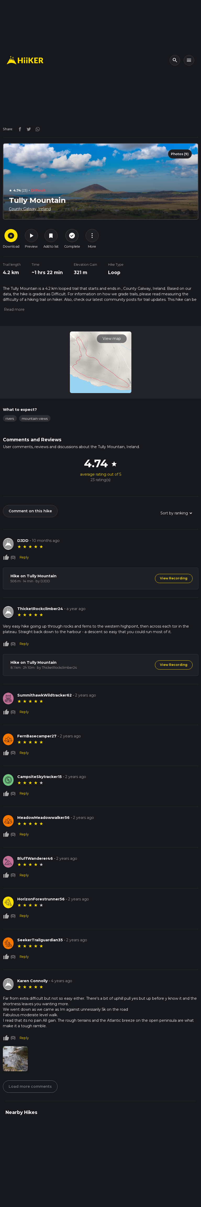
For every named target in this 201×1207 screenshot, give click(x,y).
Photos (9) (180, 154)
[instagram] (36, 129)
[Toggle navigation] (189, 60)
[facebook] (18, 129)
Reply (24, 557)
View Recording (173, 578)
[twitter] (27, 129)
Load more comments (30, 1087)
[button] (14, 309)
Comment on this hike (30, 511)
